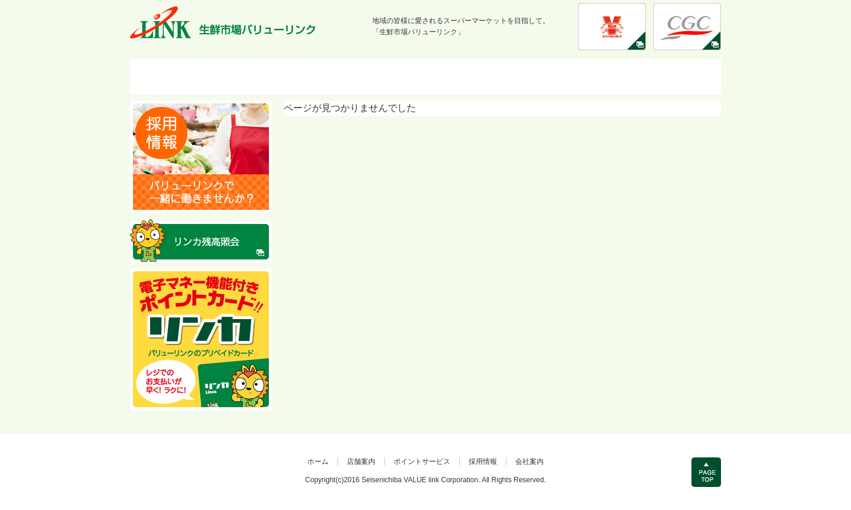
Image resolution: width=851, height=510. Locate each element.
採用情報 (542, 77)
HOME (191, 77)
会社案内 (659, 77)
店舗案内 (308, 77)
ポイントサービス (425, 77)
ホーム (318, 461)
